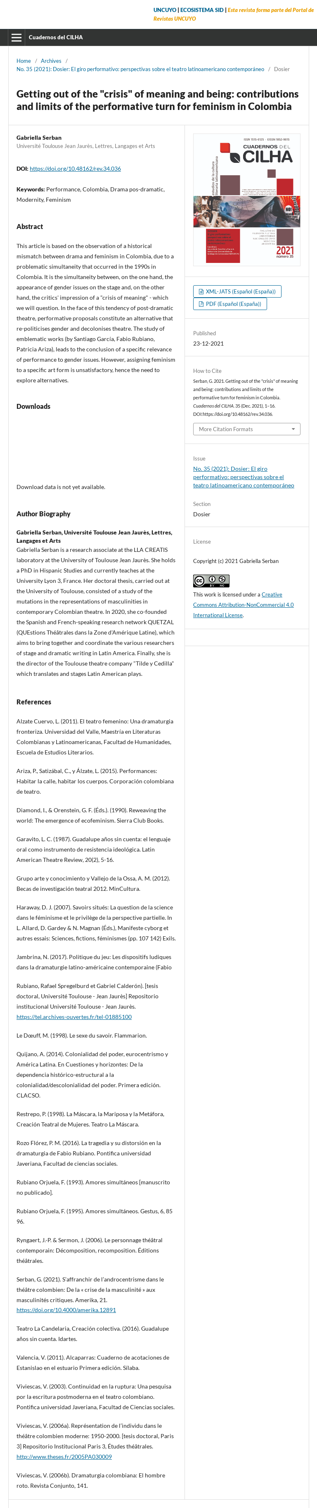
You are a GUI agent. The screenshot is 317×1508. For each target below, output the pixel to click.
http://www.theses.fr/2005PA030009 (64, 1456)
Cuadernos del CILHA (56, 37)
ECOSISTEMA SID (202, 10)
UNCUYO (165, 10)
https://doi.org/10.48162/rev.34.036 (75, 168)
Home (24, 60)
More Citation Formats (226, 429)
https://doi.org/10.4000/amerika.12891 (66, 1309)
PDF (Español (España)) (233, 304)
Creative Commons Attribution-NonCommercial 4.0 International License (243, 604)
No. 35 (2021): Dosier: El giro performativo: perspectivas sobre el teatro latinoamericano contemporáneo (140, 69)
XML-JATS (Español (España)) (240, 291)
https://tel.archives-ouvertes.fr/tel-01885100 (74, 1016)
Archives (51, 60)
